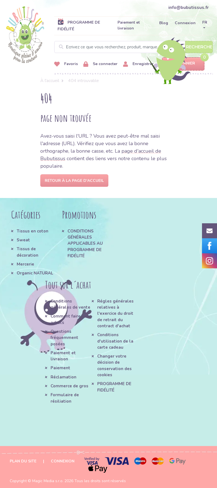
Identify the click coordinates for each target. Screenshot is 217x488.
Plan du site (23, 461)
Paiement (60, 368)
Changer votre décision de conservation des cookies (114, 365)
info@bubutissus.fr (188, 7)
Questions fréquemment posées (64, 338)
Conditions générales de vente (70, 304)
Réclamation (63, 377)
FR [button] (204, 22)
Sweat (23, 240)
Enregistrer (138, 64)
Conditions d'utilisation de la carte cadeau (115, 341)
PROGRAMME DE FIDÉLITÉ (79, 25)
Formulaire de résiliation (65, 398)
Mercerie (25, 264)
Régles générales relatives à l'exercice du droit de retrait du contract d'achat (115, 313)
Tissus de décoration (27, 252)
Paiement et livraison (129, 25)
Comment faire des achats (70, 319)
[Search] (133, 47)
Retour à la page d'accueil (74, 180)
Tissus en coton (32, 231)
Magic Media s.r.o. (47, 481)
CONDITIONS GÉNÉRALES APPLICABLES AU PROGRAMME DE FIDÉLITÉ (85, 243)
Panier (183, 63)
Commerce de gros (69, 386)
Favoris (66, 64)
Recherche (199, 47)
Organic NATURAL (35, 273)
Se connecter (100, 64)
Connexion (185, 23)
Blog (163, 23)
